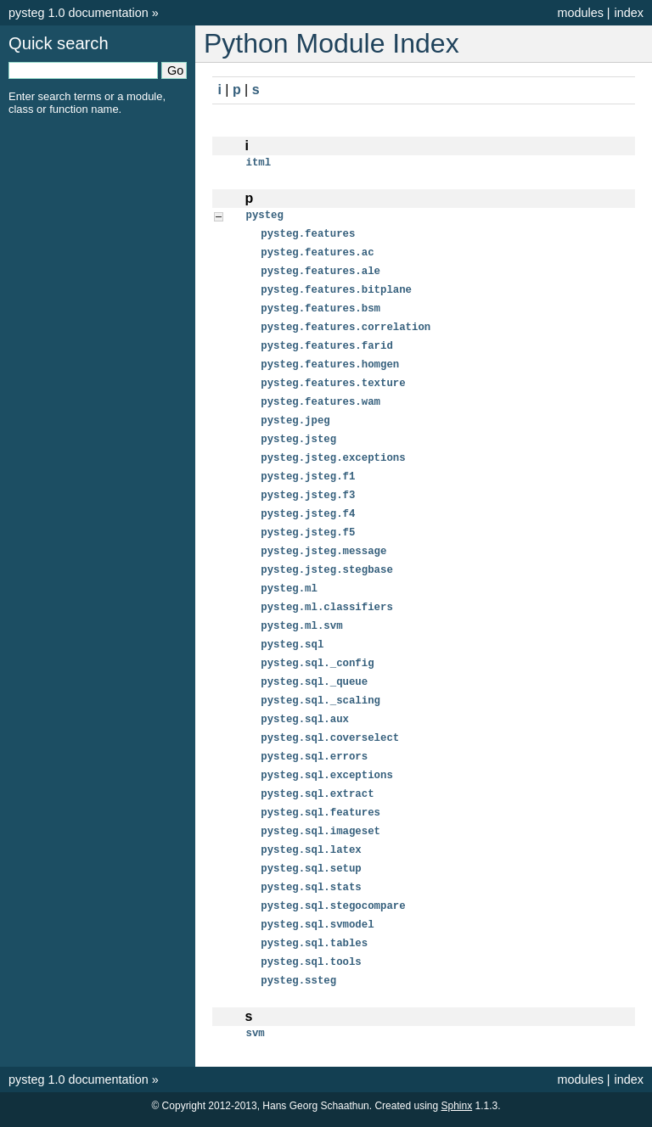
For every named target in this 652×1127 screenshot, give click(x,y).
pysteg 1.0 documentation (78, 13)
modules (580, 13)
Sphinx (457, 1113)
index (629, 13)
